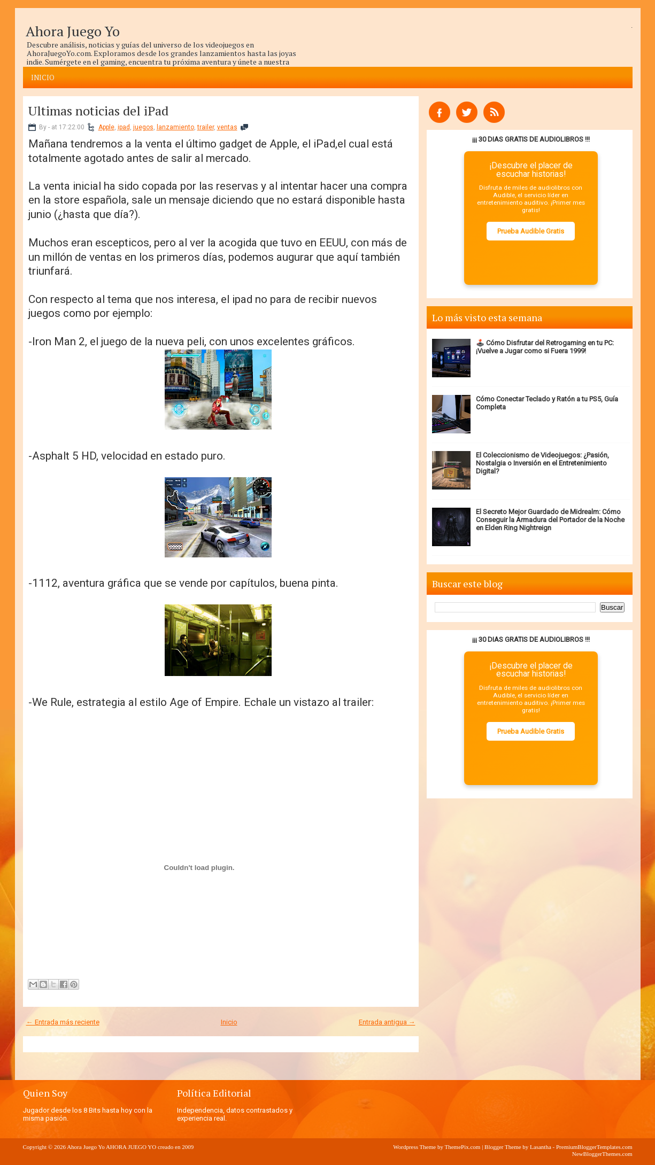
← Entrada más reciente (62, 1022)
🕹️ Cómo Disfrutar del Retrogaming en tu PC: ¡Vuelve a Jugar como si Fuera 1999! (545, 347)
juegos (143, 127)
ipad (124, 127)
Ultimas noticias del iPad (98, 110)
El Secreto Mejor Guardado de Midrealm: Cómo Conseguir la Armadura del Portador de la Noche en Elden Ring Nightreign (550, 520)
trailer (205, 127)
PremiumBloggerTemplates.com (594, 1147)
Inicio (43, 77)
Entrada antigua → (387, 1022)
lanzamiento (175, 127)
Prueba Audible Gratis (530, 231)
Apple (106, 127)
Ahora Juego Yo (73, 31)
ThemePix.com (462, 1147)
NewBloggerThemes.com (602, 1154)
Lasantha (540, 1147)
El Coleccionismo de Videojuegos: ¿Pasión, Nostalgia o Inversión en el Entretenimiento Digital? (542, 463)
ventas (227, 127)
